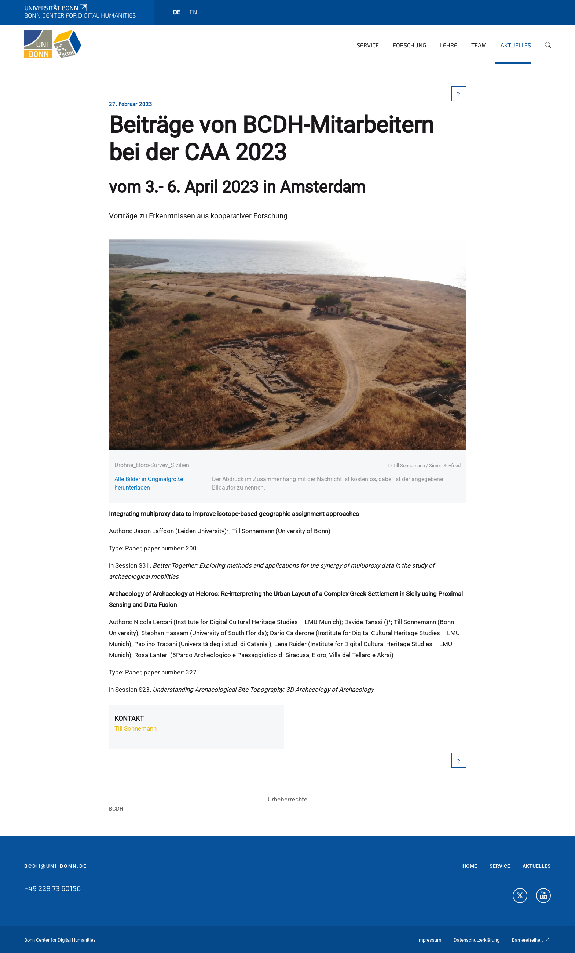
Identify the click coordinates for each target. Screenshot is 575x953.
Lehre (448, 44)
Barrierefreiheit (531, 940)
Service (368, 44)
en (193, 11)
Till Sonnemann (135, 728)
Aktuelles (516, 44)
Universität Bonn (56, 7)
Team (479, 44)
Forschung (409, 44)
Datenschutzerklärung (476, 940)
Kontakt (129, 718)
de (176, 11)
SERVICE (500, 866)
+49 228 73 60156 (52, 888)
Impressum (429, 940)
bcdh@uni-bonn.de (55, 866)
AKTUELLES (537, 866)
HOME (469, 866)
